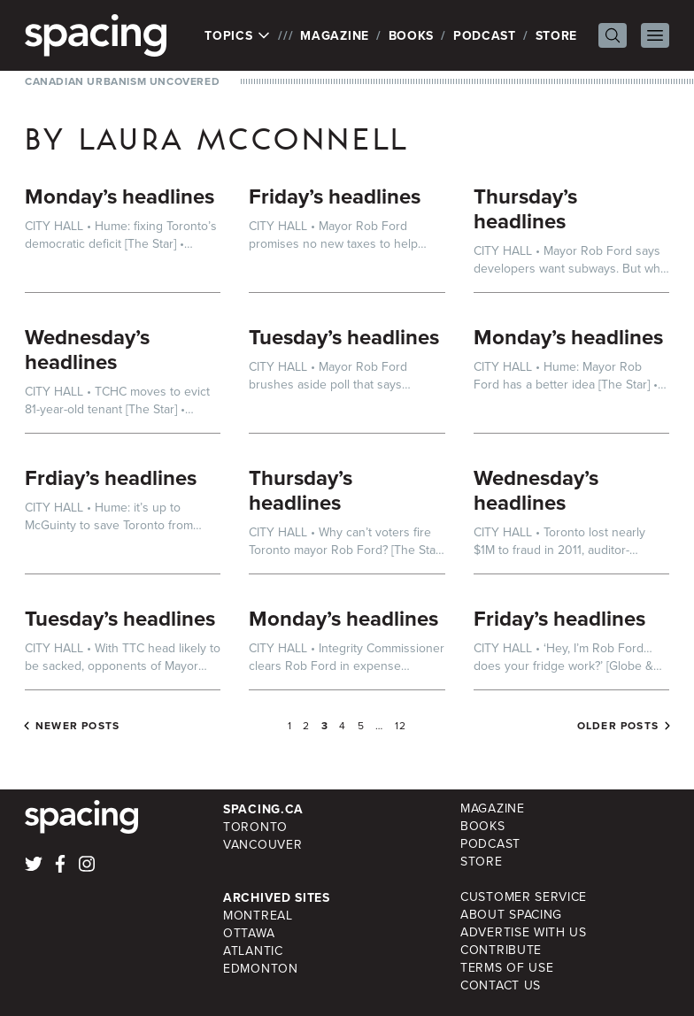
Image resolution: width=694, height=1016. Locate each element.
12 (400, 726)
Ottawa (248, 933)
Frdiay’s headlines (111, 477)
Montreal (258, 915)
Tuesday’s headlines (344, 336)
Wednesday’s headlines (87, 349)
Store (557, 35)
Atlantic (253, 951)
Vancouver (262, 844)
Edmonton (260, 968)
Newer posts (77, 726)
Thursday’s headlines (525, 208)
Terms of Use (506, 967)
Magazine (334, 35)
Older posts (618, 726)
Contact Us (500, 985)
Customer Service (523, 897)
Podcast (484, 35)
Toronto (255, 827)
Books (412, 35)
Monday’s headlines (119, 196)
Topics (237, 35)
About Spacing (511, 914)
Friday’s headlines (334, 196)
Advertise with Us (523, 932)
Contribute (501, 950)
